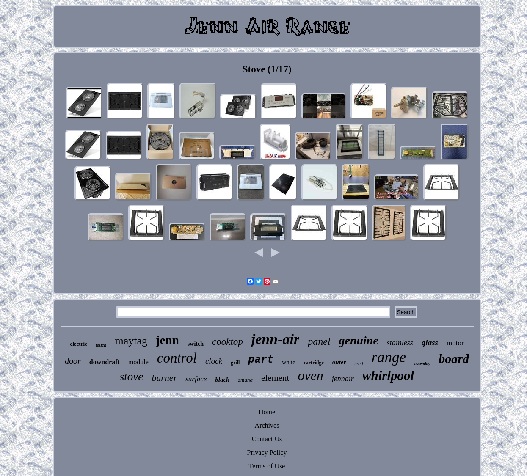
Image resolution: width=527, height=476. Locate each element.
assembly (422, 363)
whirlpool (388, 375)
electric (78, 344)
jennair (343, 378)
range (388, 357)
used (358, 363)
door (73, 361)
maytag (131, 341)
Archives (267, 425)
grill (235, 363)
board (454, 359)
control (177, 358)
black (222, 379)
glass (430, 342)
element (275, 378)
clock (213, 361)
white (288, 362)
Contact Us (267, 439)
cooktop (227, 341)
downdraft (104, 362)
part (260, 360)
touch (101, 344)
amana (245, 380)
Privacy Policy (267, 452)
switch (196, 344)
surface (196, 379)
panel (319, 341)
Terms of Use (267, 466)
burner (164, 377)
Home (267, 411)
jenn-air (275, 339)
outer (339, 362)
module (138, 362)
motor (455, 343)
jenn (167, 340)
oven (310, 375)
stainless (400, 342)
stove (131, 376)
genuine (358, 340)
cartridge (313, 363)
